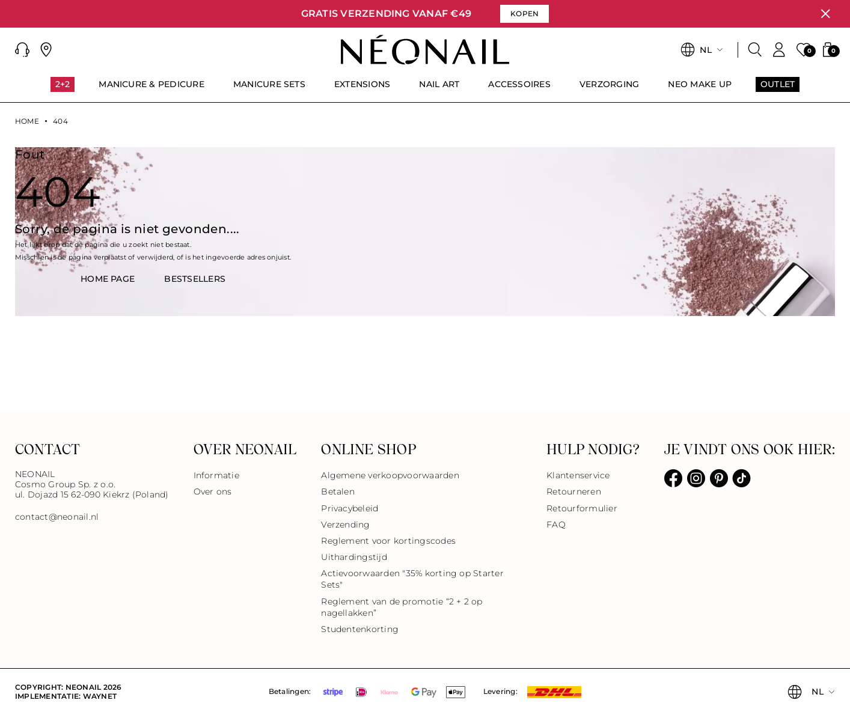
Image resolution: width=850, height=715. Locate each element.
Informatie (216, 475)
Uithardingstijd (354, 557)
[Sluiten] (825, 14)
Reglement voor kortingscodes (388, 540)
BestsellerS (194, 278)
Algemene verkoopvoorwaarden (390, 475)
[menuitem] (63, 89)
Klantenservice (578, 475)
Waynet (100, 696)
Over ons (213, 491)
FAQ (556, 524)
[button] (22, 50)
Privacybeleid (349, 508)
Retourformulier (581, 508)
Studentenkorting (360, 629)
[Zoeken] (755, 50)
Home (27, 121)
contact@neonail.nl (57, 517)
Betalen (338, 491)
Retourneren (573, 491)
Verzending (345, 524)
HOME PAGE (108, 278)
